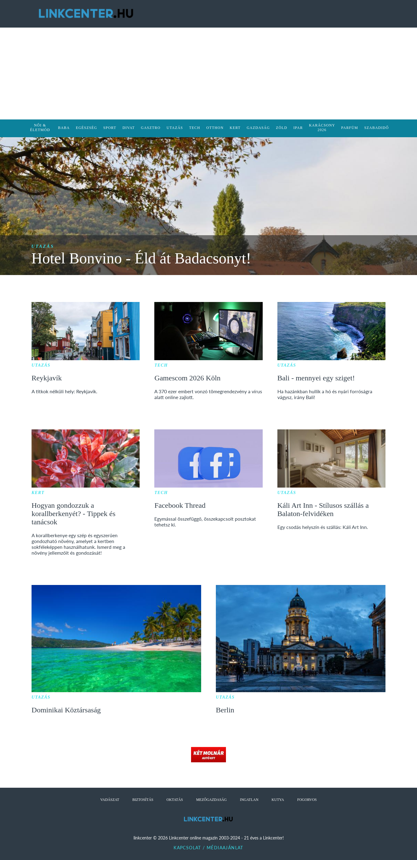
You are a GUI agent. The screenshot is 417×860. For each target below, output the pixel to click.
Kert (38, 492)
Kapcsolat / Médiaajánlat (208, 847)
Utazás (42, 246)
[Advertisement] (208, 73)
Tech (161, 365)
